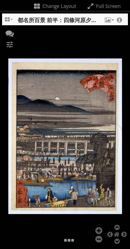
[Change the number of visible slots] (9, 22)
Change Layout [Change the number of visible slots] (54, 6)
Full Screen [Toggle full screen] (103, 6)
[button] (109, 22)
